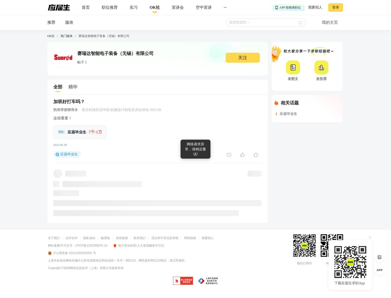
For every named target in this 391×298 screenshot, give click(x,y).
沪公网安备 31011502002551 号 (72, 253)
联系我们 (140, 238)
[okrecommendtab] (155, 7)
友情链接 (122, 238)
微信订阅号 (304, 263)
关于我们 (54, 238)
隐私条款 (89, 238)
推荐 (51, 22)
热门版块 (67, 36)
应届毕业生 (69, 154)
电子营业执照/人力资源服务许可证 (138, 245)
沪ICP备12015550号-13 (91, 245)
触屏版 (105, 238)
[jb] (183, 281)
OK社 (51, 36)
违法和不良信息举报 (164, 238)
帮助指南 (190, 238)
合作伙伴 (72, 238)
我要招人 (315, 7)
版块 (69, 22)
